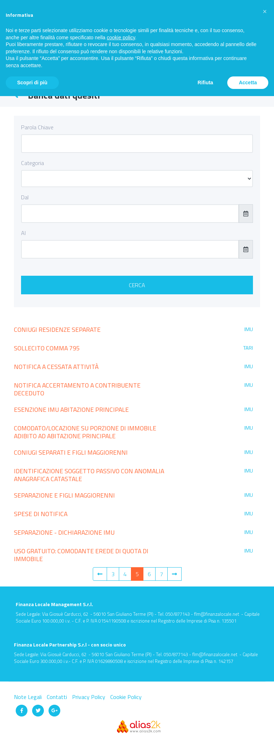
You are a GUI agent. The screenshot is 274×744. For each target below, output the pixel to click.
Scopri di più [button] (32, 82)
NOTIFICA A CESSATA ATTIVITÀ (56, 366)
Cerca (137, 285)
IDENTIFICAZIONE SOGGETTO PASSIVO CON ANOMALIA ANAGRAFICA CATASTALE (89, 475)
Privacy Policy (89, 697)
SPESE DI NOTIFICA (40, 514)
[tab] (137, 330)
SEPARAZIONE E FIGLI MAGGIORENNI (64, 495)
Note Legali (28, 697)
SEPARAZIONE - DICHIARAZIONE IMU (64, 532)
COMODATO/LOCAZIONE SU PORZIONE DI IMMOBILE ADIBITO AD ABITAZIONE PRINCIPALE (85, 432)
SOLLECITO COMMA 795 (47, 348)
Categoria (32, 163)
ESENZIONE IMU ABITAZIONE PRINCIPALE (71, 409)
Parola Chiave (37, 127)
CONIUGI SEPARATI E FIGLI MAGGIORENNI (71, 452)
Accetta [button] (248, 82)
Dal (25, 197)
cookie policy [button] (121, 37)
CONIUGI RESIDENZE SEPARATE (57, 329)
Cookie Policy (126, 697)
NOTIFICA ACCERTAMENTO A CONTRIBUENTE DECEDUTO (77, 389)
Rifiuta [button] (205, 82)
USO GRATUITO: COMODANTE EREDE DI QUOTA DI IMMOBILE (81, 555)
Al (23, 233)
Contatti (57, 697)
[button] (264, 11)
